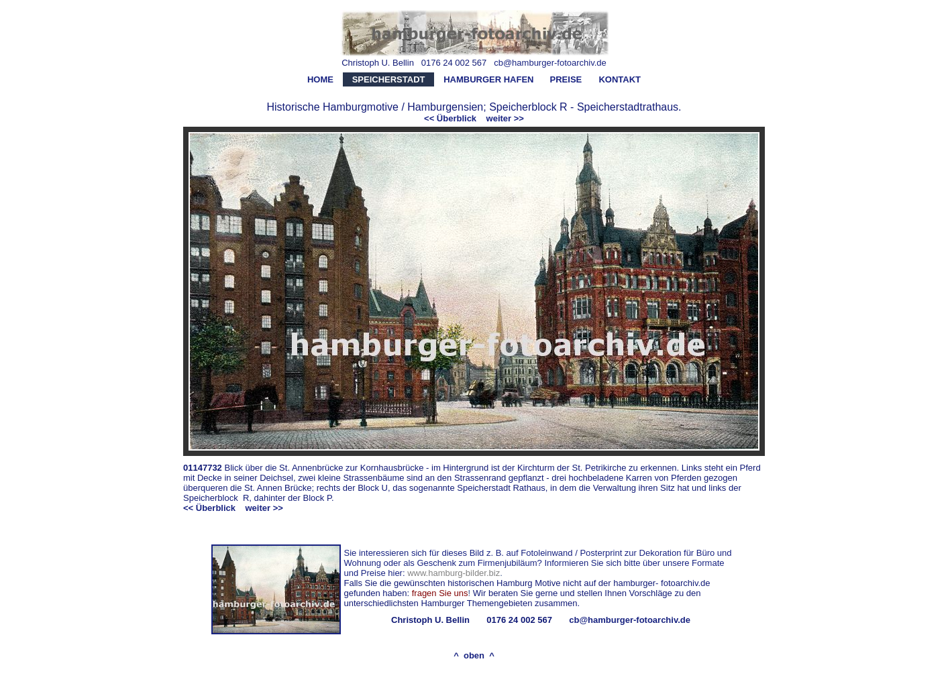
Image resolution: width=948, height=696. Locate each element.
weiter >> (505, 118)
